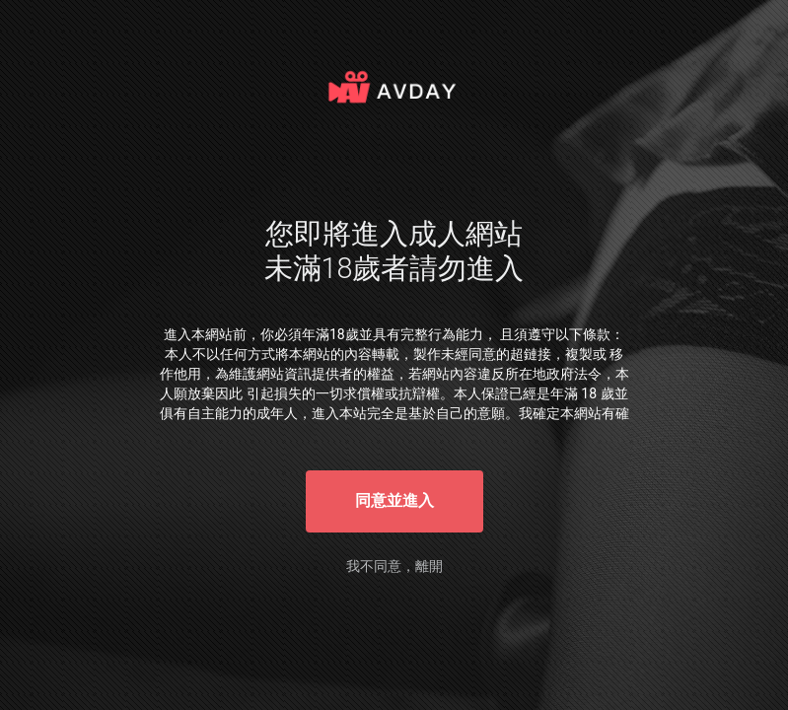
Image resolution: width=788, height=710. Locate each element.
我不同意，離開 (394, 566)
